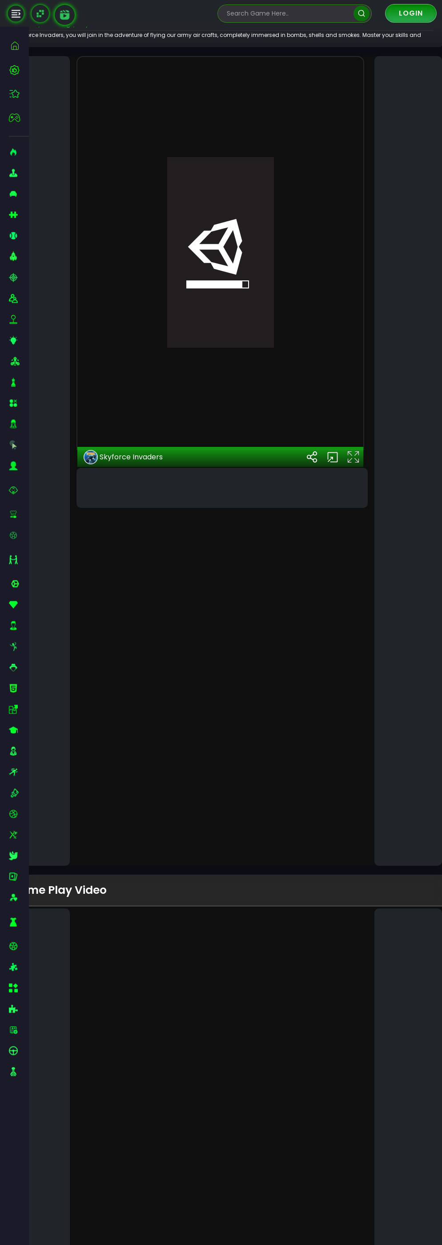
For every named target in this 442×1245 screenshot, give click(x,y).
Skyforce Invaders (147, 824)
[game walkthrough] (65, 15)
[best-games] (19, 70)
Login (411, 13)
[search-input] (288, 13)
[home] (19, 45)
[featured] (19, 94)
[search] (361, 13)
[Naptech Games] (40, 14)
